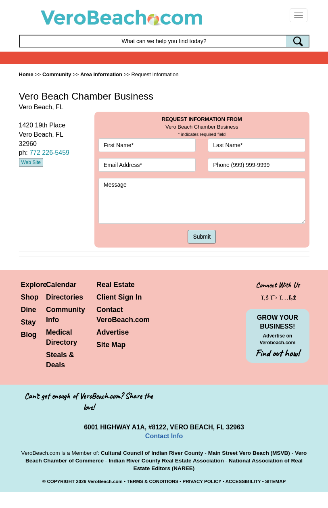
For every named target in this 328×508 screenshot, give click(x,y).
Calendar (61, 285)
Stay (28, 322)
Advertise (112, 332)
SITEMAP (275, 481)
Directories (64, 297)
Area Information (101, 74)
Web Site (31, 162)
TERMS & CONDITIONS (152, 481)
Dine (28, 310)
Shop (30, 297)
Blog (29, 335)
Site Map (110, 345)
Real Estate (115, 285)
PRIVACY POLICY (201, 481)
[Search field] (164, 41)
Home (26, 74)
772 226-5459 (49, 152)
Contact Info (164, 436)
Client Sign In (119, 297)
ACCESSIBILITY (243, 481)
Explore (34, 285)
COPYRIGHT (61, 481)
